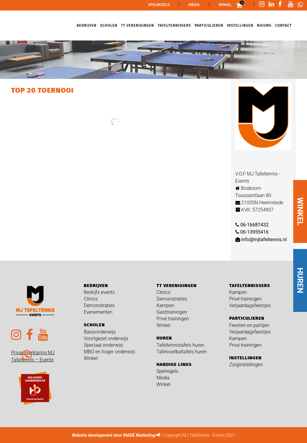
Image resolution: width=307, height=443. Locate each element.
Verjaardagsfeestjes (250, 305)
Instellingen (245, 358)
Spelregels (158, 5)
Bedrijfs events (99, 292)
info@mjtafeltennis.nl (261, 239)
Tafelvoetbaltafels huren (181, 352)
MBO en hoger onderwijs (109, 352)
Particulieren (246, 318)
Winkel (225, 5)
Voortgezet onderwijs (106, 338)
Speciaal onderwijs (103, 345)
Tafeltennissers (249, 285)
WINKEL (300, 211)
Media (194, 5)
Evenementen (98, 312)
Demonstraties (99, 305)
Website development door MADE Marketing (113, 435)
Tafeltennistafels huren (180, 345)
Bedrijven (96, 285)
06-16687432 (252, 225)
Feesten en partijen (249, 325)
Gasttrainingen (171, 312)
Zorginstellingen (246, 364)
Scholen (94, 325)
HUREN (300, 280)
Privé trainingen (172, 319)
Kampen (165, 305)
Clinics (91, 299)
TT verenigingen (176, 285)
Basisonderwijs (100, 332)
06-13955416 (252, 232)
